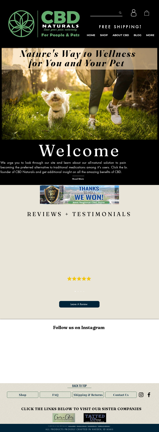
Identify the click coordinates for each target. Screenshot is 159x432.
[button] (146, 13)
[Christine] (75, 291)
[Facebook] (149, 395)
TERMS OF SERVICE (104, 426)
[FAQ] (55, 395)
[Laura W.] (83, 291)
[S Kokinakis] (78, 291)
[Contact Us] (121, 395)
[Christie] (80, 291)
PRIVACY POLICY (82, 426)
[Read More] (82, 179)
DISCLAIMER (72, 426)
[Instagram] (141, 395)
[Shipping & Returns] (88, 395)
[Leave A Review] (79, 304)
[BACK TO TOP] (79, 385)
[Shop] (22, 395)
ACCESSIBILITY (92, 426)
